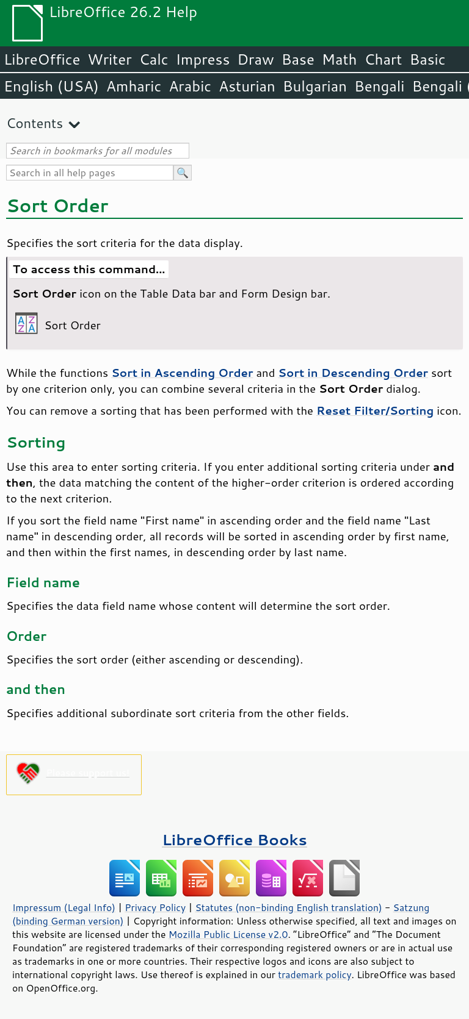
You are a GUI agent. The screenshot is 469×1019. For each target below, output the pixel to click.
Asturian (247, 86)
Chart (383, 59)
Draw (255, 59)
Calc (154, 59)
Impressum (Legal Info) (63, 907)
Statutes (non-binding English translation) (288, 907)
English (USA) (51, 86)
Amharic (133, 86)
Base (298, 59)
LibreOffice (42, 59)
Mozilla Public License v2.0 (228, 934)
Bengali (379, 86)
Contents (34, 122)
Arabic (190, 86)
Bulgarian (315, 86)
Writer (109, 59)
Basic (427, 59)
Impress (203, 59)
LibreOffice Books (234, 839)
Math (339, 59)
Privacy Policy (155, 907)
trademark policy (314, 974)
